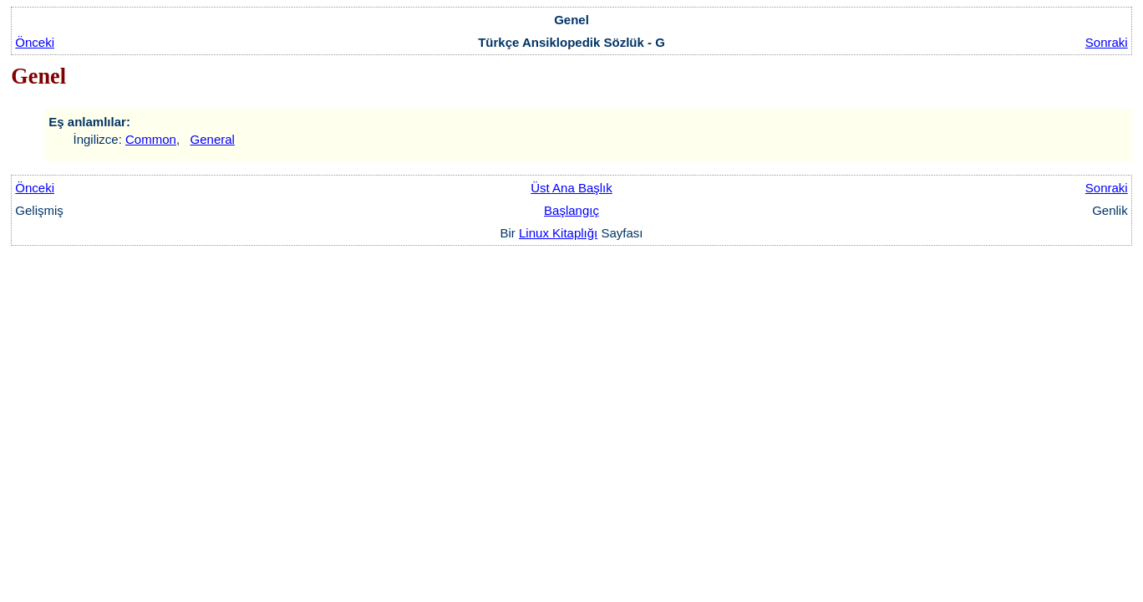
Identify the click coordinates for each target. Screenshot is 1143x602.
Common (150, 139)
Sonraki (1106, 42)
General (212, 139)
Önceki (34, 42)
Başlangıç (571, 210)
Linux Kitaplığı (558, 233)
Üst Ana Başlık (571, 188)
